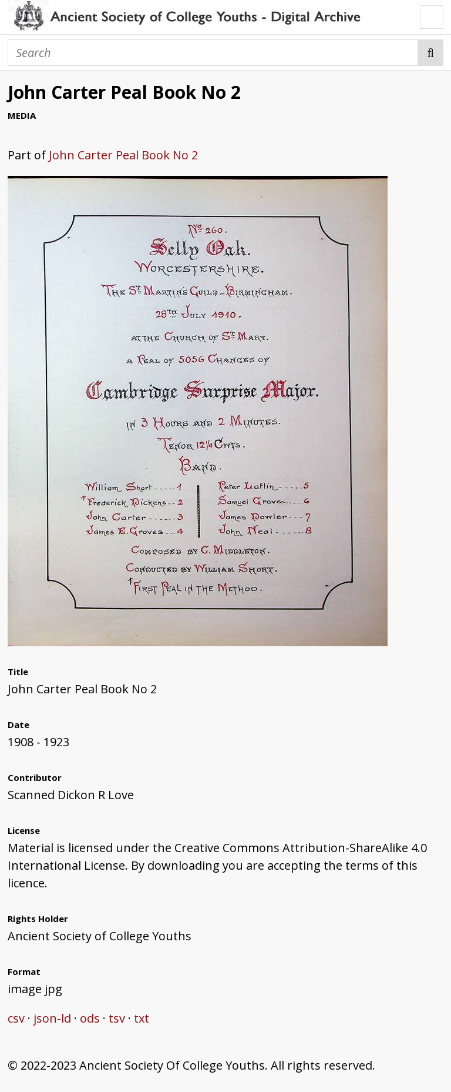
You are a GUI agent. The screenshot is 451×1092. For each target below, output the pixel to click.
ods (90, 1018)
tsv (117, 1018)
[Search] (213, 52)
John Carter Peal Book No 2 (123, 155)
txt (141, 1018)
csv (16, 1018)
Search (430, 52)
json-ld (52, 1018)
